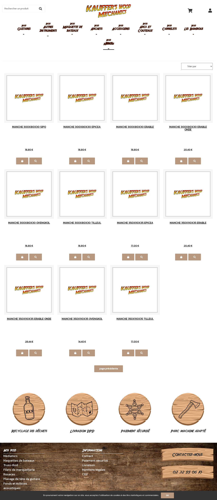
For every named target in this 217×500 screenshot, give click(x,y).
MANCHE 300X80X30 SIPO (29, 127)
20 (188, 149)
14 (82, 341)
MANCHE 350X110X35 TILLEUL (134, 319)
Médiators (10, 456)
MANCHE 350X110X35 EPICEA (135, 223)
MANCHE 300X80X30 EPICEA (82, 127)
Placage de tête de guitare (21, 479)
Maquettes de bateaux (18, 460)
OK (167, 495)
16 (29, 149)
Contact (87, 456)
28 (29, 341)
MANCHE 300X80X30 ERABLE (135, 127)
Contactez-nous (187, 455)
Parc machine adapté (188, 413)
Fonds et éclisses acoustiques (15, 485)
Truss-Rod (10, 465)
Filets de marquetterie (19, 469)
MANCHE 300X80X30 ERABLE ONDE (188, 128)
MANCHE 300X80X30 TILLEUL (82, 223)
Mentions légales (93, 469)
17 (135, 246)
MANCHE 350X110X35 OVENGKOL (82, 319)
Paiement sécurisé (135, 413)
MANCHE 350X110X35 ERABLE (188, 223)
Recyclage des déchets (29, 413)
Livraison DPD (82, 413)
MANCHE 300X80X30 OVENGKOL (29, 223)
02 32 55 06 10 (187, 472)
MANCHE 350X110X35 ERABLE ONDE (29, 319)
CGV (85, 474)
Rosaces (9, 474)
